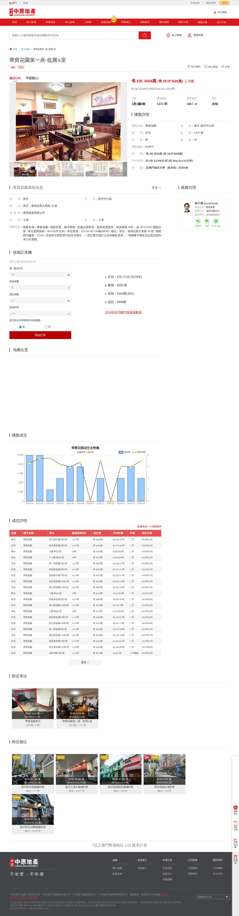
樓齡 (185, 139)
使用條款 (22, 897)
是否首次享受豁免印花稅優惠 (24, 320)
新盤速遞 (50, 22)
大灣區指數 (236, 844)
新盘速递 (117, 873)
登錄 (224, 3)
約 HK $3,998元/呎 (142, 88)
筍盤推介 (142, 868)
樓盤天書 (202, 22)
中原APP (195, 3)
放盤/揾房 (106, 21)
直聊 (207, 226)
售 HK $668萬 (154, 153)
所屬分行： (200, 211)
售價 (137, 153)
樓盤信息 (14, 226)
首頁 (14, 22)
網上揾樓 (70, 22)
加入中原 (221, 22)
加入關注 (194, 66)
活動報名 (145, 22)
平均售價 (137, 160)
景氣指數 (167, 879)
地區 (185, 125)
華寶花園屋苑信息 (28, 187)
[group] (68, 121)
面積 (185, 132)
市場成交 (125, 22)
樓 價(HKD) (16, 268)
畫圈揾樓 (195, 35)
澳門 (13, 3)
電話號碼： (200, 214)
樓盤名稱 (137, 125)
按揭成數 (14, 281)
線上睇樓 (31, 22)
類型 (137, 132)
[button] (125, 169)
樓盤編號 (137, 146)
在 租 (90, 219)
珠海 (25, 3)
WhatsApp (216, 226)
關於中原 (183, 22)
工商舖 (87, 22)
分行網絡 (221, 12)
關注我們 (211, 3)
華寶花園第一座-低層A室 (44, 49)
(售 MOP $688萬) (170, 81)
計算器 (236, 862)
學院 (137, 167)
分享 (225, 66)
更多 (85, 662)
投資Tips (167, 873)
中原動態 (192, 868)
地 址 (14, 205)
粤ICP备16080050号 (105, 905)
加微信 (198, 226)
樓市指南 (164, 22)
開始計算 (40, 335)
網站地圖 (32, 897)
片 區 (90, 198)
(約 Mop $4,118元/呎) (163, 88)
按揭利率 (14, 307)
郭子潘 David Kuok (206, 203)
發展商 (14, 212)
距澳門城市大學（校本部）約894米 (167, 167)
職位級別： (200, 207)
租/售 (137, 139)
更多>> (156, 187)
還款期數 (14, 294)
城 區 (14, 198)
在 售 (14, 219)
